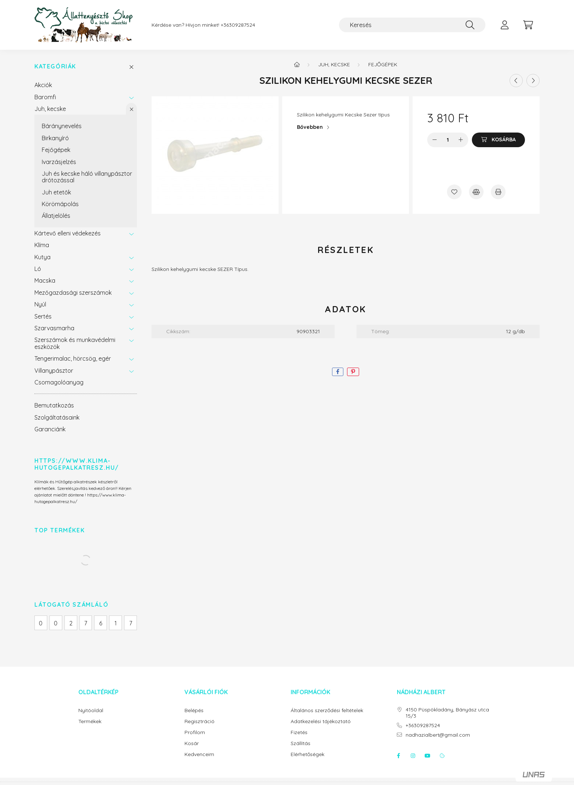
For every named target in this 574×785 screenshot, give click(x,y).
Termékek (89, 721)
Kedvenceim (199, 754)
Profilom (194, 732)
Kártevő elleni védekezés (67, 233)
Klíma (41, 245)
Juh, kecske (50, 108)
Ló (37, 268)
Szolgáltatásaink (56, 417)
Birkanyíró (55, 138)
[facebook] (337, 372)
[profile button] (504, 25)
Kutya (42, 257)
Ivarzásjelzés (59, 161)
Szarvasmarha (54, 328)
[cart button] (528, 25)
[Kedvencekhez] (454, 192)
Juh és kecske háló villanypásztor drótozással (87, 177)
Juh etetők (56, 192)
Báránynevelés (62, 126)
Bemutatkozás (54, 405)
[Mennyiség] (448, 140)
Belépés (194, 710)
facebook (398, 755)
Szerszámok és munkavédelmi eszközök (74, 343)
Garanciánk (50, 429)
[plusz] (460, 139)
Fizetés (299, 732)
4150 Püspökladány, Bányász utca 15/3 (447, 713)
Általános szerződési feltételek (327, 710)
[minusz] (434, 139)
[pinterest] (353, 372)
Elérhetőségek (307, 754)
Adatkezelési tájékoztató (321, 721)
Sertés (43, 316)
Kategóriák (55, 66)
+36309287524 (238, 25)
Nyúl (40, 304)
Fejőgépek (56, 149)
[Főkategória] (297, 64)
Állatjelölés (56, 215)
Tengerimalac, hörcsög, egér (72, 358)
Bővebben (310, 127)
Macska (44, 280)
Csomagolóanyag (58, 382)
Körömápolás (60, 204)
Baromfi (45, 97)
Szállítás (300, 743)
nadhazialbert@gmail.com (438, 735)
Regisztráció (199, 721)
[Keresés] (412, 25)
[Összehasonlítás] (476, 192)
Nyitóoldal (90, 710)
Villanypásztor (53, 370)
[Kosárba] (498, 140)
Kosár (191, 743)
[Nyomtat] (498, 192)
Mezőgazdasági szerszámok (73, 292)
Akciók (43, 85)
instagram (413, 755)
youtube (427, 755)
